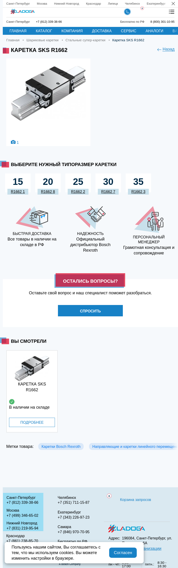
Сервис (129, 31)
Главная (18, 31)
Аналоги (154, 31)
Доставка (102, 31)
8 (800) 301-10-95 (162, 21)
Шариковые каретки (42, 40)
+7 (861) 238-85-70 (22, 541)
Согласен (123, 552)
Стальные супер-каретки (85, 40)
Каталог (44, 31)
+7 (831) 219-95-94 (22, 528)
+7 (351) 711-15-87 (73, 502)
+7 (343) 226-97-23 (73, 517)
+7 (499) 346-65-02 (22, 515)
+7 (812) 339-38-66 (49, 21)
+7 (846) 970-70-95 (73, 532)
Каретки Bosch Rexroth (60, 447)
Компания (72, 31)
